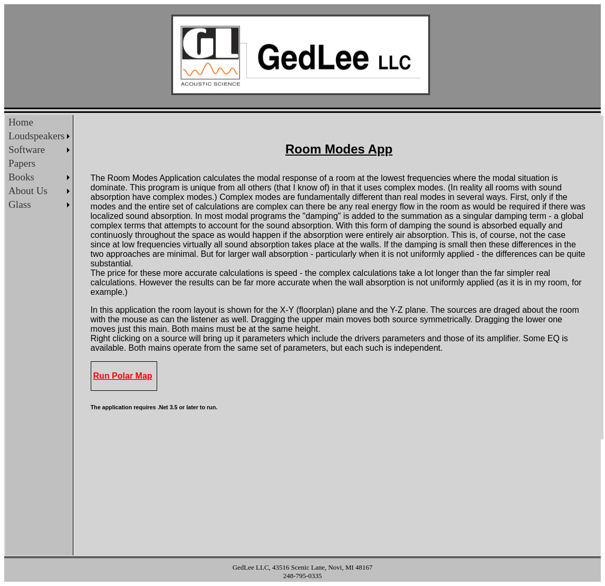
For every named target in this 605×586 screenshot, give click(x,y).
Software (26, 149)
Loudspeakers (36, 135)
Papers (21, 163)
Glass (19, 204)
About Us (27, 190)
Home (20, 122)
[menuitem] (39, 122)
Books (21, 176)
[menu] (39, 164)
